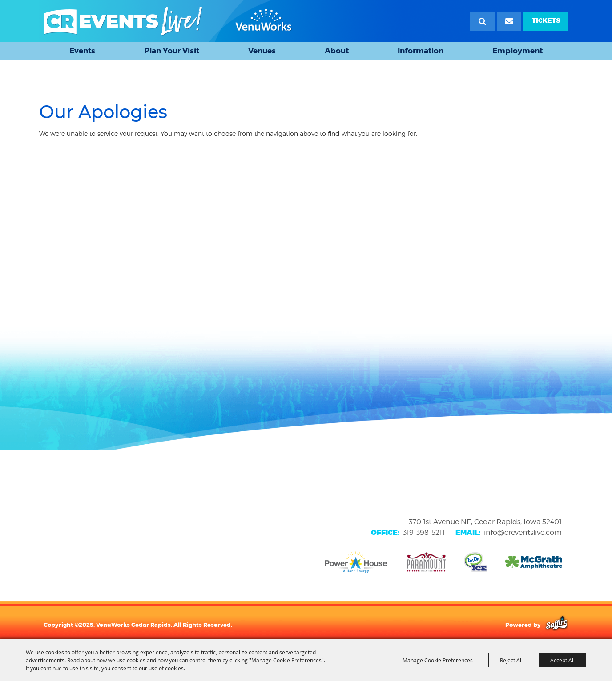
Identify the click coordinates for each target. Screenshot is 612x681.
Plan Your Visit (171, 51)
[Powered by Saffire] (556, 624)
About (337, 51)
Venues (262, 51)
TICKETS (546, 20)
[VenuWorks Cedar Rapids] (168, 21)
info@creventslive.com (523, 532)
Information (420, 51)
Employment (517, 51)
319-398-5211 (424, 532)
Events (82, 51)
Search (482, 21)
